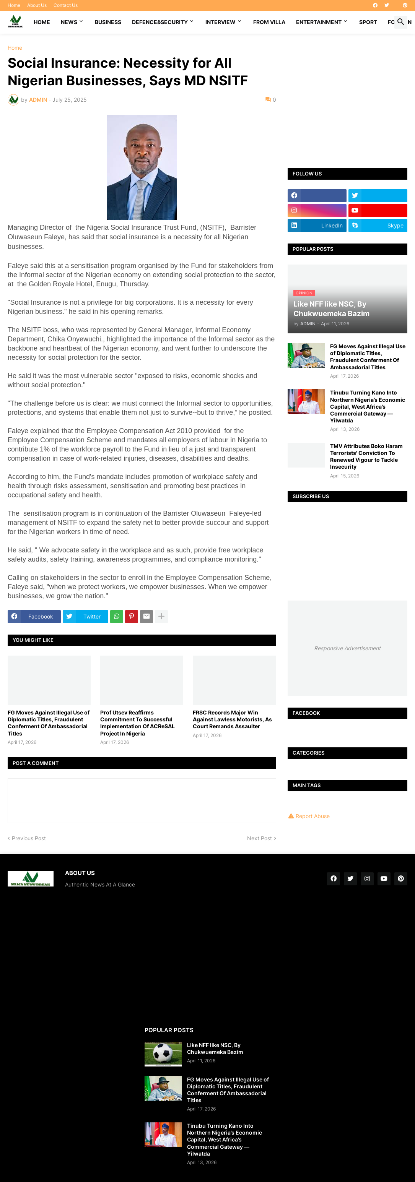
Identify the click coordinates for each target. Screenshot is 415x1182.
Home (14, 5)
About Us (37, 5)
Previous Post (29, 838)
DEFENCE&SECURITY (160, 22)
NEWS (69, 22)
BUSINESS (108, 22)
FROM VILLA (269, 22)
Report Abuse (313, 816)
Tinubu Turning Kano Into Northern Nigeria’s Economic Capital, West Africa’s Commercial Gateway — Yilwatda (367, 406)
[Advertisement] (348, 95)
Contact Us (66, 5)
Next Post (259, 838)
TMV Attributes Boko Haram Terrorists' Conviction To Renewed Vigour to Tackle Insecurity (366, 456)
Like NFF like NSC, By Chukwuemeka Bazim (215, 1048)
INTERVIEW (220, 22)
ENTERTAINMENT (319, 22)
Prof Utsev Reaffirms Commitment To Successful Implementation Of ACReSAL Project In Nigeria (137, 723)
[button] (400, 22)
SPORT (368, 22)
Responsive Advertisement (347, 648)
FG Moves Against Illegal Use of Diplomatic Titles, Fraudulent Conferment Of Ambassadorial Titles (49, 723)
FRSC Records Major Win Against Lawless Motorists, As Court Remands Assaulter (232, 719)
